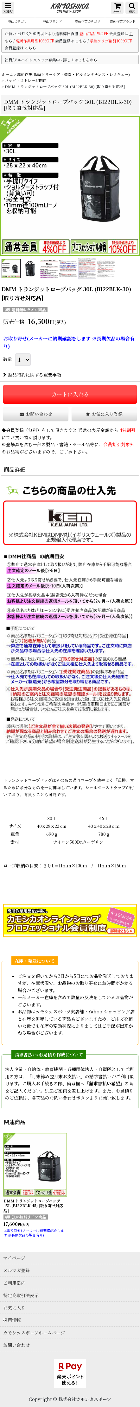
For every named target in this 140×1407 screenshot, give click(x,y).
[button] (8, 8)
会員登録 (15, 430)
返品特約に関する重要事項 (32, 374)
